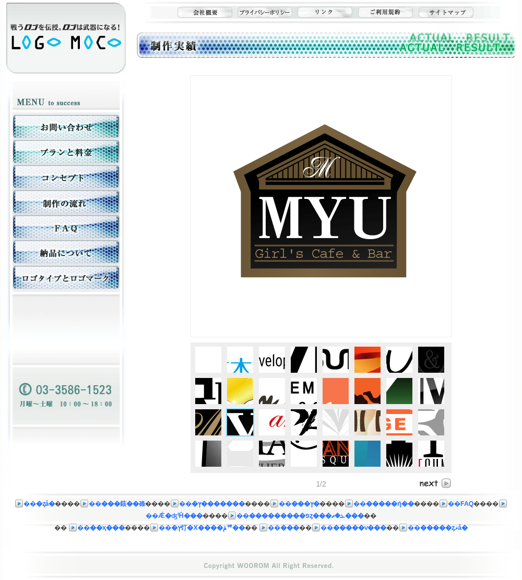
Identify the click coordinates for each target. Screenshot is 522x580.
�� (35, 503)
